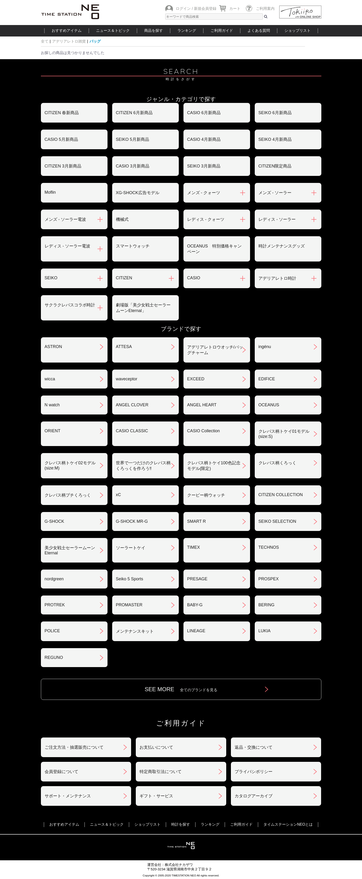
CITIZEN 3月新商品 (63, 166)
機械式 (122, 219)
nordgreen (54, 579)
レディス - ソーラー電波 (67, 246)
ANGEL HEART (202, 405)
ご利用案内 (265, 9)
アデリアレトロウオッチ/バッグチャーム (215, 350)
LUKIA (264, 630)
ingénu (264, 346)
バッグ (95, 41)
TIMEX (193, 547)
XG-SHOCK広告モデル (137, 192)
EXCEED (195, 379)
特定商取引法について (161, 771)
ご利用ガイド (222, 31)
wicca (50, 379)
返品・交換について (253, 747)
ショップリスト (297, 31)
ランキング (186, 31)
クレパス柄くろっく (277, 463)
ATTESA (124, 346)
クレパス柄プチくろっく (68, 495)
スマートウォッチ (133, 246)
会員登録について (61, 771)
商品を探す (153, 31)
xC (118, 494)
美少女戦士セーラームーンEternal (70, 550)
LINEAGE (196, 630)
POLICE (52, 630)
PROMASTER (129, 605)
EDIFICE (266, 379)
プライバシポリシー (253, 771)
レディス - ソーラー (277, 219)
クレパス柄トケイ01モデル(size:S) (283, 434)
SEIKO (51, 278)
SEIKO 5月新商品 (132, 139)
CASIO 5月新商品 (61, 139)
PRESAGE (197, 579)
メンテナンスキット (135, 631)
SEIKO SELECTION (277, 521)
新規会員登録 (205, 9)
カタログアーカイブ (253, 796)
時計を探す (180, 824)
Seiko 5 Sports (129, 579)
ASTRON (53, 346)
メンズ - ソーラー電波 (65, 219)
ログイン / (184, 9)
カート (234, 9)
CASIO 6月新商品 (204, 112)
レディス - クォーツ (206, 219)
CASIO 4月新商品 (204, 139)
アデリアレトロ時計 (277, 278)
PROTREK (55, 605)
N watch (52, 405)
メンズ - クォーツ (203, 192)
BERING (266, 605)
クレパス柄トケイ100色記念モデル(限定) (213, 466)
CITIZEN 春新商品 (62, 112)
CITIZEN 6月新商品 (134, 112)
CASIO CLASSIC (132, 431)
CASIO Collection (203, 431)
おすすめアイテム (67, 31)
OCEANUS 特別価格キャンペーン (214, 249)
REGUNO (54, 657)
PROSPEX (268, 579)
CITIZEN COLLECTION (280, 494)
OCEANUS (268, 405)
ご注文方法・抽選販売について (74, 747)
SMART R (196, 521)
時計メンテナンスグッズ (281, 246)
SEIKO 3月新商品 (203, 166)
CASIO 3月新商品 (132, 166)
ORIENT (53, 431)
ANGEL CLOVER (132, 405)
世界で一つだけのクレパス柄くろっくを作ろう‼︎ (143, 466)
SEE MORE (181, 689)
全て (44, 41)
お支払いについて (156, 747)
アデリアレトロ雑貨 (69, 41)
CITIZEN (124, 278)
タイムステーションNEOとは (288, 824)
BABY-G (195, 605)
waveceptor (126, 379)
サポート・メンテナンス (68, 796)
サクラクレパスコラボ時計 (70, 305)
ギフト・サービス (156, 796)
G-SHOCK (54, 521)
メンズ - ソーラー (275, 192)
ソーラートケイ (130, 547)
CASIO (193, 278)
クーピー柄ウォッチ (206, 495)
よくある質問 (258, 31)
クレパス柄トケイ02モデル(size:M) (70, 465)
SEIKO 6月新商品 (275, 112)
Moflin (50, 192)
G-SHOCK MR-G (132, 521)
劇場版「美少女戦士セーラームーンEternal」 (143, 308)
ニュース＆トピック (113, 31)
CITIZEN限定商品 (275, 166)
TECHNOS (268, 547)
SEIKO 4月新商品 (275, 139)
